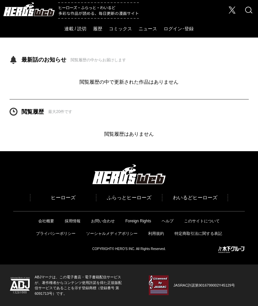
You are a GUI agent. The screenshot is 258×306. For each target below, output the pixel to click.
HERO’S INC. (125, 249)
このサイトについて (202, 221)
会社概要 (46, 221)
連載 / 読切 (75, 28)
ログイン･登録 (179, 28)
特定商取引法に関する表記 (198, 233)
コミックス (120, 28)
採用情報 (73, 221)
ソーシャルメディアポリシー (112, 233)
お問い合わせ (103, 221)
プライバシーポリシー (56, 233)
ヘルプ (168, 221)
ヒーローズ (63, 197)
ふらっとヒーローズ (129, 197)
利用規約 (156, 233)
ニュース (148, 28)
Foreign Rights (138, 221)
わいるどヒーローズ (195, 197)
